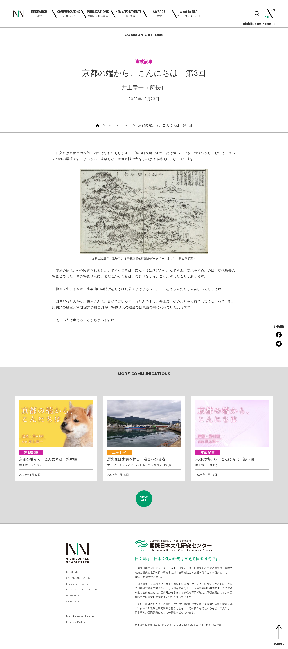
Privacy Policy (76, 628)
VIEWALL (144, 501)
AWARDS (72, 601)
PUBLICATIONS (77, 590)
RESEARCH (74, 578)
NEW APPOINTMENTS (82, 596)
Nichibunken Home (259, 24)
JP (267, 17)
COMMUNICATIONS (118, 125)
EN (272, 10)
